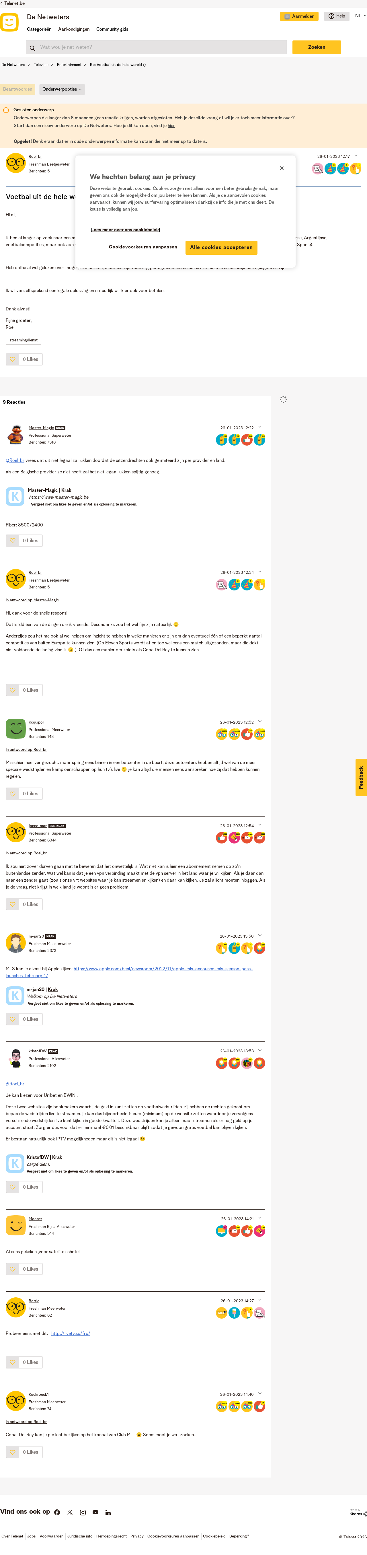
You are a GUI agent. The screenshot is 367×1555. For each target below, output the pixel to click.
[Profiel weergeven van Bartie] (34, 1301)
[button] (355, 155)
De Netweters (48, 17)
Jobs (31, 1536)
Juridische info (80, 1536)
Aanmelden (303, 16)
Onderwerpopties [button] (59, 89)
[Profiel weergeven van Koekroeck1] (39, 1395)
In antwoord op (32, 600)
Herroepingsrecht (111, 1536)
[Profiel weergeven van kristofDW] (38, 1051)
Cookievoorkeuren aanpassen (173, 1536)
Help (340, 16)
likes (63, 504)
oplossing (106, 504)
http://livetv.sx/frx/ (70, 1334)
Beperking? (239, 1536)
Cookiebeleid (214, 1536)
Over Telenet (12, 1536)
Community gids (112, 29)
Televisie (41, 65)
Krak (66, 490)
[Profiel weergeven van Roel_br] (35, 157)
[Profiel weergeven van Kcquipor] (36, 722)
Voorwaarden (51, 1536)
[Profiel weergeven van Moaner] (35, 1219)
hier (171, 126)
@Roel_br (15, 460)
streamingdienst (23, 340)
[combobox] (156, 47)
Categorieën (39, 29)
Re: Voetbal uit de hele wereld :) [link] (118, 65)
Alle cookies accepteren (221, 247)
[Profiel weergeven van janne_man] (38, 826)
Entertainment (69, 65)
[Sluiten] (282, 168)
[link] (19, 91)
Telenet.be (14, 3)
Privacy (137, 1536)
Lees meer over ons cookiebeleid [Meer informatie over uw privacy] (125, 230)
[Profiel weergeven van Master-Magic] (41, 428)
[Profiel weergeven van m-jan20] (36, 936)
